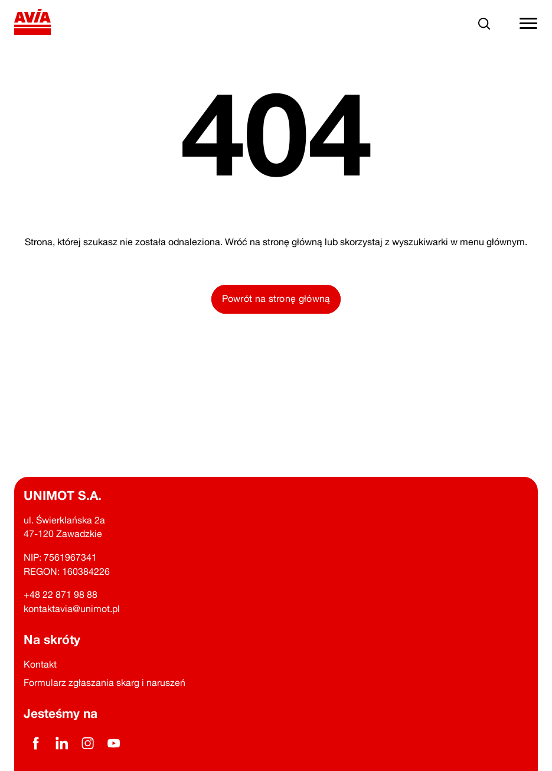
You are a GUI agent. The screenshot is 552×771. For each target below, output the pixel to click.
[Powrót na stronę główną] (32, 24)
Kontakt (40, 664)
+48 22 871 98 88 (60, 594)
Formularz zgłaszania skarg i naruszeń (104, 682)
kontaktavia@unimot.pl (72, 608)
